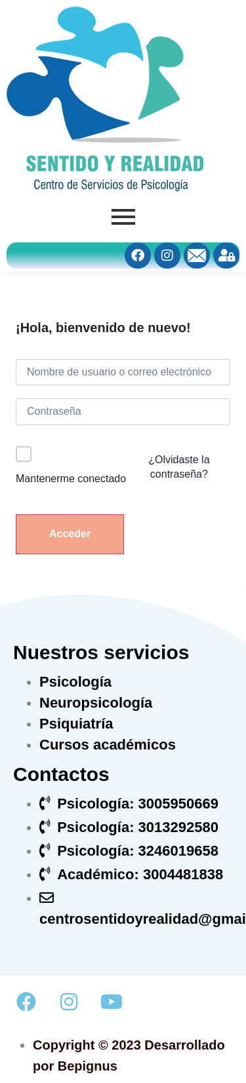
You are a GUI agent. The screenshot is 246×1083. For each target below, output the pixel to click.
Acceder (70, 533)
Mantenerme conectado (71, 478)
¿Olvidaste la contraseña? (178, 467)
